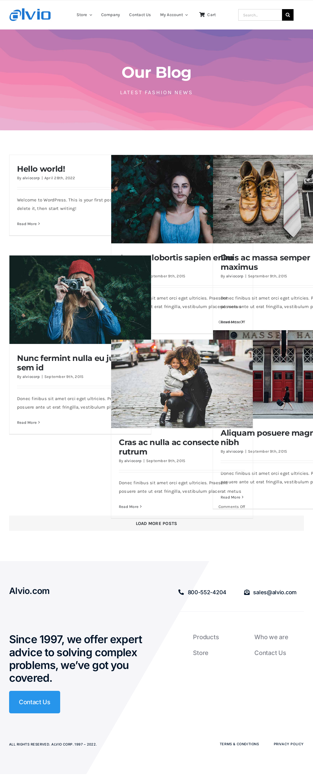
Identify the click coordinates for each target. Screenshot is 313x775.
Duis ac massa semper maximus (265, 262)
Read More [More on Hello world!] (27, 223)
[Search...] (260, 15)
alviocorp (31, 178)
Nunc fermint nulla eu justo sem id (72, 362)
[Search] (288, 15)
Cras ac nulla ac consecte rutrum (169, 446)
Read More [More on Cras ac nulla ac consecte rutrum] (129, 506)
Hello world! (41, 168)
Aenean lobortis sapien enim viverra (176, 262)
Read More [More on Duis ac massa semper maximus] (230, 322)
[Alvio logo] (30, 10)
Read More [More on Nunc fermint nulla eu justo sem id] (27, 422)
